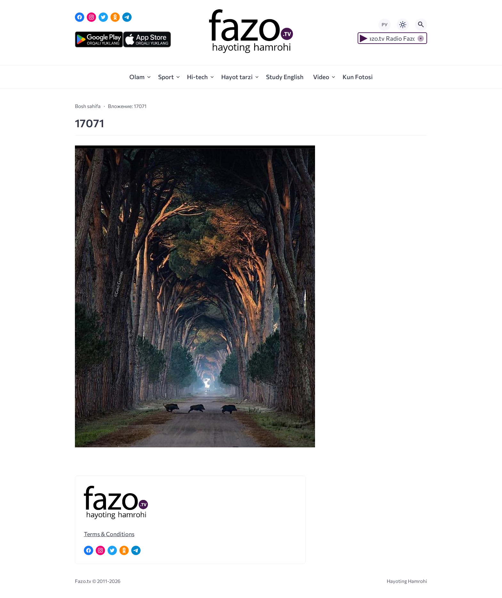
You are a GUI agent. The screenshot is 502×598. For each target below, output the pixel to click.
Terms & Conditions (109, 533)
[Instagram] (91, 17)
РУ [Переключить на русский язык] (384, 24)
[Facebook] (79, 17)
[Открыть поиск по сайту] (421, 25)
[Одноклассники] (115, 17)
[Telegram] (127, 17)
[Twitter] (103, 17)
